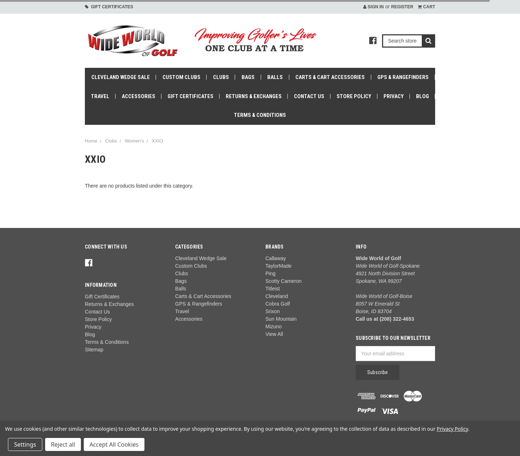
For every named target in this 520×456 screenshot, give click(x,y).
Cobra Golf (277, 304)
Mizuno (273, 326)
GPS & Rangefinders (403, 77)
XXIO (157, 141)
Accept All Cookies (114, 444)
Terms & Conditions (260, 115)
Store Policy (354, 96)
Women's (134, 141)
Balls (275, 77)
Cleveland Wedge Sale (120, 77)
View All (274, 334)
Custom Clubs (181, 77)
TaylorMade (278, 266)
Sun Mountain (280, 319)
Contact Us (309, 96)
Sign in (373, 6)
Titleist (272, 288)
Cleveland (276, 296)
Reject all (63, 444)
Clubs (221, 77)
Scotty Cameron (283, 281)
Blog (422, 96)
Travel (100, 96)
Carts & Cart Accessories (330, 77)
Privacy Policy (452, 428)
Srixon (272, 311)
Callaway (275, 258)
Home (91, 141)
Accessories (138, 96)
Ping (270, 273)
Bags (248, 77)
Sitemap (94, 349)
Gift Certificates (109, 6)
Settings (25, 444)
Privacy (394, 96)
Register (402, 6)
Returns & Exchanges (254, 96)
